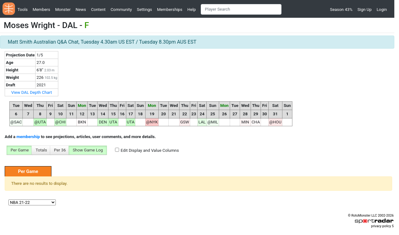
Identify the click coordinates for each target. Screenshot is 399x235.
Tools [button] (22, 9)
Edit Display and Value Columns (150, 150)
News (80, 9)
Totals (41, 150)
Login (382, 9)
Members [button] (41, 9)
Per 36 (60, 150)
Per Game (20, 150)
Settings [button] (144, 9)
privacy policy (381, 226)
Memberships (169, 9)
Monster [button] (62, 9)
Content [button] (98, 9)
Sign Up (365, 9)
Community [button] (121, 9)
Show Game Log (88, 150)
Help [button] (191, 9)
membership (28, 136)
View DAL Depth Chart (31, 92)
